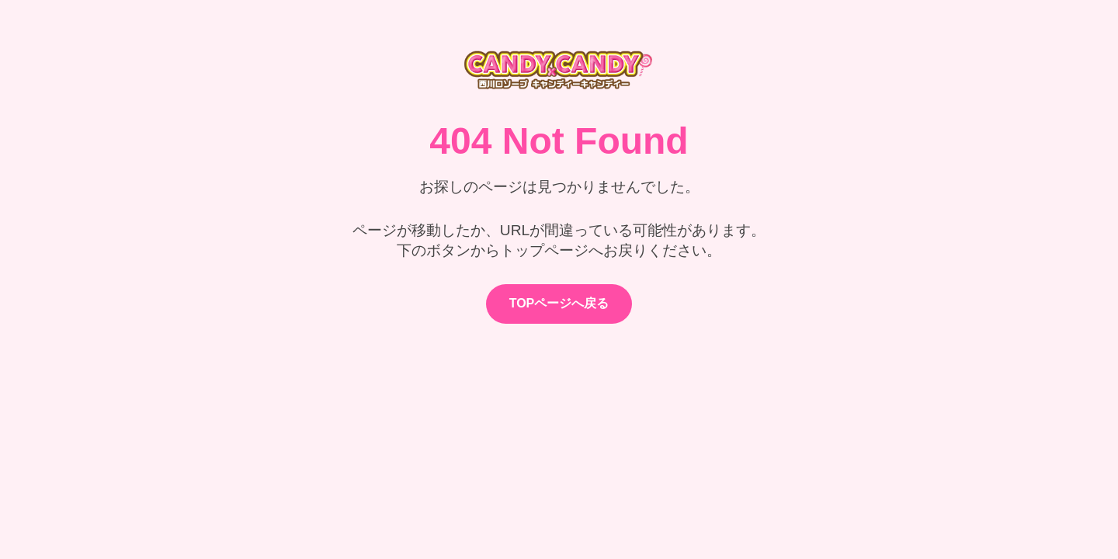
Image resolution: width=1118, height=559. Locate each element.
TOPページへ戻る (559, 303)
